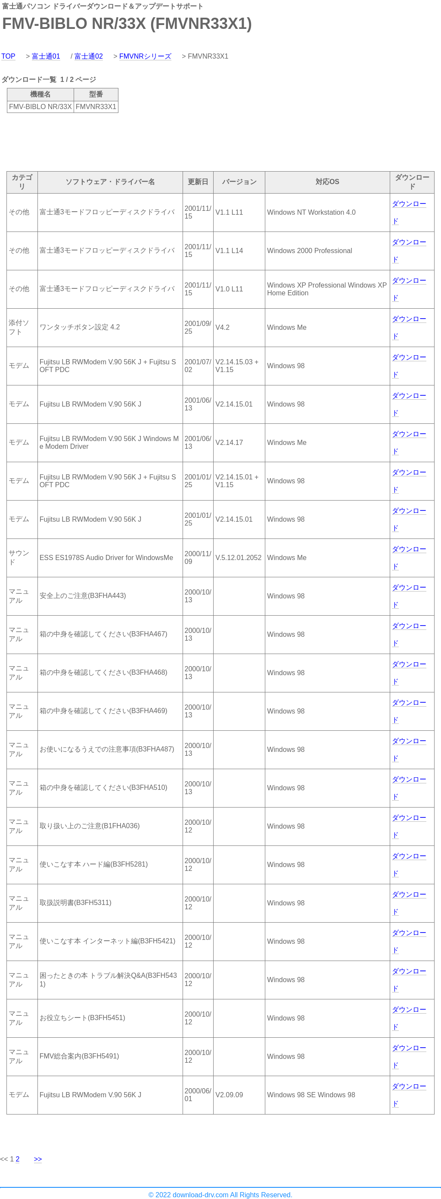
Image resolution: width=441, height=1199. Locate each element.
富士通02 (89, 56)
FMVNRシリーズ (145, 56)
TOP (8, 56)
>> (38, 1159)
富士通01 (46, 56)
